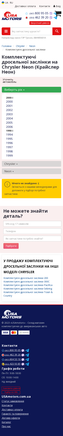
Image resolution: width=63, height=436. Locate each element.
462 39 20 (37, 17)
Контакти (44, 6)
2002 (9, 110)
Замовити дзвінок (11, 388)
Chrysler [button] (11, 164)
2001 (9, 106)
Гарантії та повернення (15, 413)
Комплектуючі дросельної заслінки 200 (26, 278)
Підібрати (11, 245)
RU (11, 2)
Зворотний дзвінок (40, 23)
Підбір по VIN (11, 392)
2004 (9, 118)
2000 (9, 101)
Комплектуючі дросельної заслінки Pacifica (28, 285)
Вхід (56, 6)
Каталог (6, 422)
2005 (9, 122)
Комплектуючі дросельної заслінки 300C (27, 281)
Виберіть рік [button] (14, 90)
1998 (9, 151)
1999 (9, 155)
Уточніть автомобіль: (10, 80)
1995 (9, 139)
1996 (9, 143)
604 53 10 (11, 359)
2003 (9, 114)
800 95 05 (37, 13)
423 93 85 (11, 363)
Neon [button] (9, 171)
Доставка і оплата (25, 6)
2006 (9, 127)
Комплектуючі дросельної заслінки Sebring (28, 288)
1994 (9, 134)
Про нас (6, 426)
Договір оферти (11, 418)
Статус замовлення (13, 401)
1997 (9, 147)
